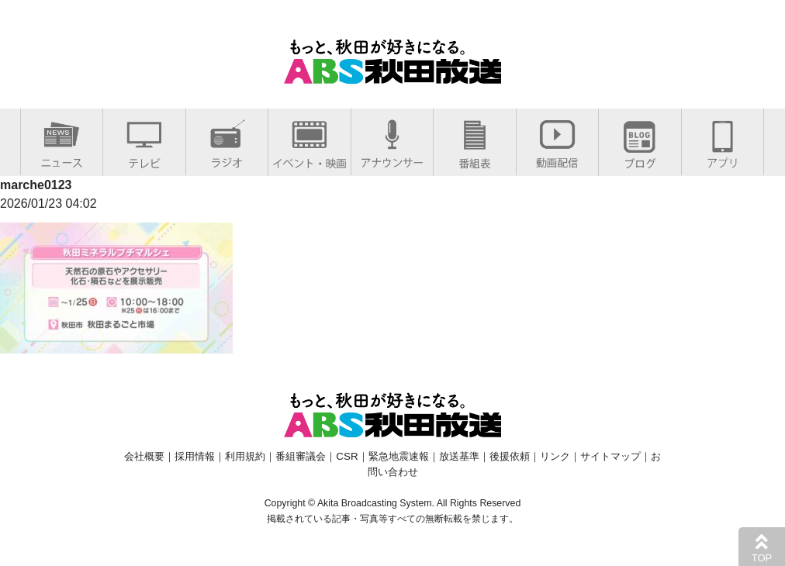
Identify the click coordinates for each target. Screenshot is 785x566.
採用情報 (195, 456)
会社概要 (144, 456)
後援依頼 (509, 456)
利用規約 (245, 456)
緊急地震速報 (398, 456)
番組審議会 (300, 456)
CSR (347, 456)
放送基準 (459, 456)
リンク (555, 456)
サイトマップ (610, 456)
